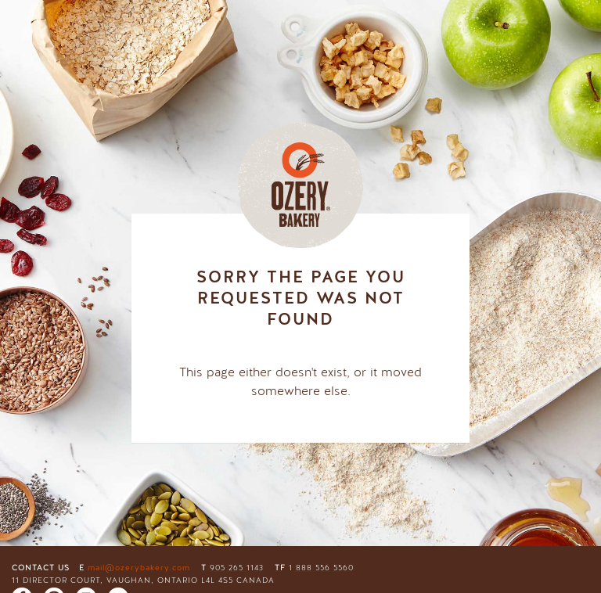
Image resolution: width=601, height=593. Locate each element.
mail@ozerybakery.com (139, 567)
